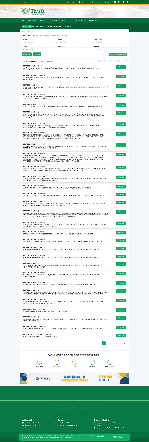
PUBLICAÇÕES (93, 20)
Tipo (60, 39)
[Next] (120, 343)
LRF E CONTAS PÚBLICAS (78, 20)
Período (61, 46)
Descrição (98, 39)
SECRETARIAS (54, 20)
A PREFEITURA (31, 20)
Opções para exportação (118, 54)
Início (23, 31)
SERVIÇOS (64, 20)
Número (97, 46)
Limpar (37, 54)
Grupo (24, 39)
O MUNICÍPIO (43, 20)
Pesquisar (26, 54)
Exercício (25, 46)
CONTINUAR (117, 437)
